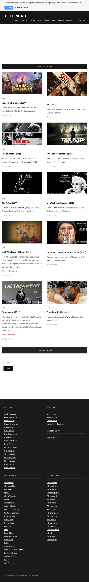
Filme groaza (52, 518)
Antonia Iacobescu (11, 511)
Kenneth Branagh (63, 212)
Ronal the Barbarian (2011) (15, 103)
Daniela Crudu (9, 439)
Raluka (6, 544)
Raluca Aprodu (9, 469)
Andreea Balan (10, 504)
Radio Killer (8, 541)
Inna (6, 531)
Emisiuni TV (70, 20)
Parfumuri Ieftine (10, 555)
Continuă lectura (9, 272)
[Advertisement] (44, 41)
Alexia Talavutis (10, 498)
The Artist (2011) (10, 204)
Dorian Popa (9, 524)
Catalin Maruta (10, 429)
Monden (61, 20)
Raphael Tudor (10, 548)
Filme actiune (52, 484)
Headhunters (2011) (12, 154)
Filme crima (51, 501)
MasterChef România (55, 426)
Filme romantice (53, 531)
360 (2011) (52, 105)
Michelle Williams (72, 209)
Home (17, 20)
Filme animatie (52, 487)
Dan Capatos (9, 432)
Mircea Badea (9, 462)
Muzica (24, 20)
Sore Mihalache (10, 558)
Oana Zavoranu (10, 466)
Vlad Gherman (9, 565)
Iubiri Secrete (52, 419)
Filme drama (51, 504)
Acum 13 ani (8, 116)
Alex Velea (8, 491)
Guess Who (8, 528)
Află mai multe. (22, 7)
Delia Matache (9, 518)
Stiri (53, 20)
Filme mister (51, 528)
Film (39, 20)
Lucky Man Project (11, 538)
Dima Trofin (8, 521)
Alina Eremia (9, 484)
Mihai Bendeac (10, 459)
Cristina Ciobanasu (11, 514)
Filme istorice (52, 524)
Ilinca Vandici (9, 446)
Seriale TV (81, 20)
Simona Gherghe (10, 456)
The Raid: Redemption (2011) (62, 154)
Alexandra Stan (10, 487)
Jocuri (46, 20)
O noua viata (51, 415)
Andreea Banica (10, 508)
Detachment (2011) (12, 314)
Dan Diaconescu (10, 436)
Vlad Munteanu (52, 439)
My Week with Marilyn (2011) (61, 204)
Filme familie (51, 511)
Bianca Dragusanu (11, 426)
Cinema (32, 20)
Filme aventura (52, 491)
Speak (6, 494)
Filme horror (51, 521)
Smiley (6, 561)
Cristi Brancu (9, 422)
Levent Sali (8, 534)
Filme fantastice (53, 514)
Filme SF (50, 534)
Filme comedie (52, 498)
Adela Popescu (10, 415)
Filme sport (51, 538)
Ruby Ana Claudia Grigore (14, 551)
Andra (6, 501)
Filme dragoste (52, 508)
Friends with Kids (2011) (59, 314)
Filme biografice (53, 494)
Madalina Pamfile (10, 449)
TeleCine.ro (15, 15)
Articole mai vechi (44, 352)
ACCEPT (9, 7)
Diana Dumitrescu (11, 442)
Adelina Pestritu (10, 419)
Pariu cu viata (52, 422)
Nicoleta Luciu (9, 452)
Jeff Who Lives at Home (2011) (18, 253)
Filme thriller (51, 541)
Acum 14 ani (53, 117)
